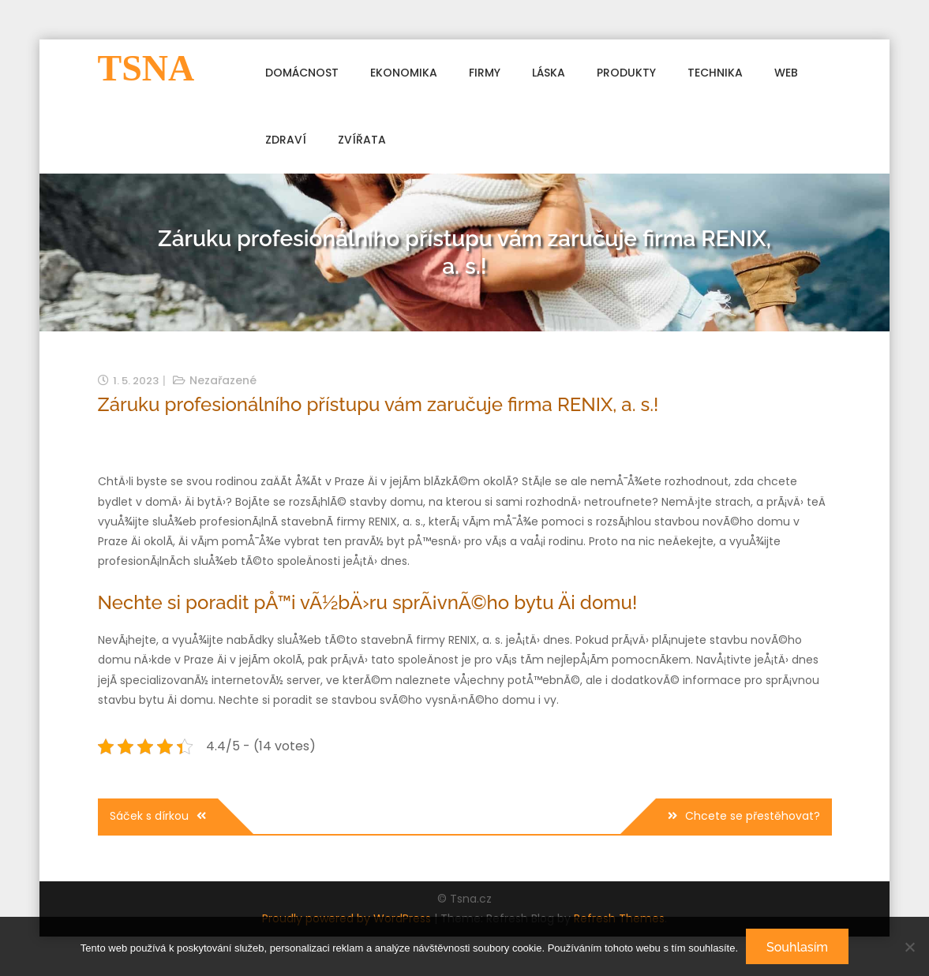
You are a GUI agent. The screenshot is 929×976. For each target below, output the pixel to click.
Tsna (146, 68)
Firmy (484, 72)
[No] (909, 947)
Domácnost (302, 72)
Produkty (626, 72)
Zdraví (285, 140)
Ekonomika (403, 72)
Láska (548, 72)
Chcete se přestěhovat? (752, 816)
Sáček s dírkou (149, 816)
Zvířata (362, 140)
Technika (715, 72)
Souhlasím (797, 947)
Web (786, 72)
